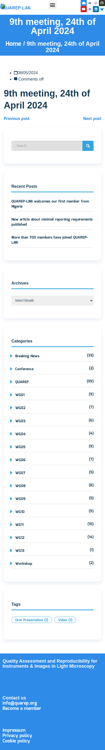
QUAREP (22, 382)
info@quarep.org (20, 703)
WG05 (20, 447)
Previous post (16, 119)
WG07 (20, 473)
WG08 (20, 486)
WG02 (20, 408)
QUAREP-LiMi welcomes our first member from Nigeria (50, 204)
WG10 (20, 512)
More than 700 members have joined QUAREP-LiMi (49, 240)
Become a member (22, 708)
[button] (52, 5)
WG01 (20, 395)
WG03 (20, 421)
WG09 (20, 499)
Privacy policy (17, 735)
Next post (92, 119)
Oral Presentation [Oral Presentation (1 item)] (31, 620)
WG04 (20, 434)
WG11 (19, 525)
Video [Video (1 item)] (65, 620)
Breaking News (27, 356)
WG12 (19, 538)
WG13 (19, 551)
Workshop (23, 564)
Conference (24, 369)
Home (14, 44)
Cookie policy (16, 741)
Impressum (14, 730)
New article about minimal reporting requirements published (52, 222)
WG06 (20, 460)
